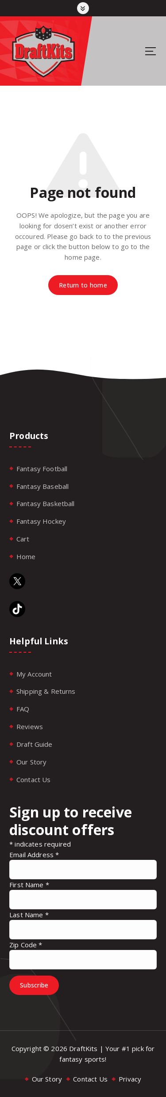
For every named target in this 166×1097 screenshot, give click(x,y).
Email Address (34, 854)
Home (26, 556)
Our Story (31, 761)
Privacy (130, 1078)
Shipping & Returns (46, 691)
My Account (34, 674)
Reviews (29, 726)
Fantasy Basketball (45, 503)
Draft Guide (34, 744)
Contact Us (33, 779)
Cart (23, 538)
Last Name (29, 914)
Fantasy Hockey (41, 521)
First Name (29, 884)
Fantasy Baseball (42, 486)
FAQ (22, 708)
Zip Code (25, 944)
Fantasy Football (41, 468)
